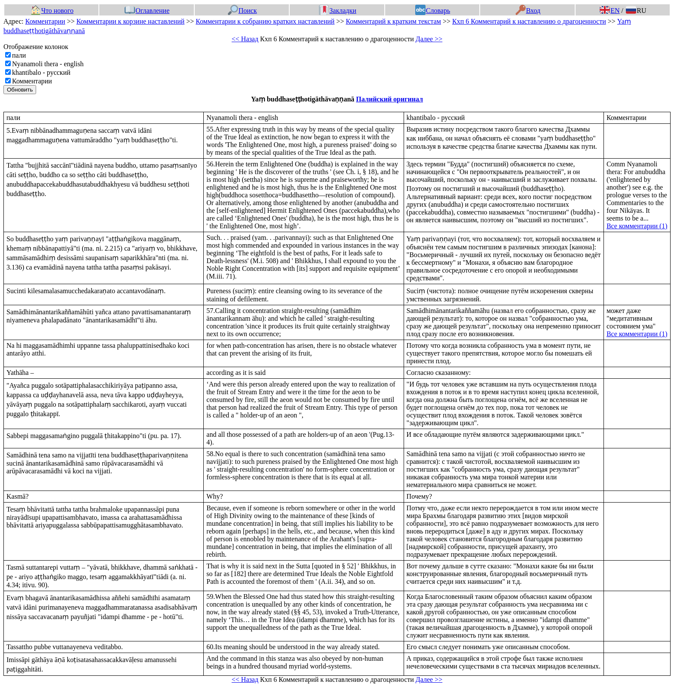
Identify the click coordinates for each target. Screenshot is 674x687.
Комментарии (45, 21)
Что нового (52, 10)
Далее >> (429, 39)
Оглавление (147, 10)
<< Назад (245, 39)
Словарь (432, 10)
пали (19, 55)
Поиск (242, 10)
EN (609, 10)
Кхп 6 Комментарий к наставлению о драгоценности (529, 21)
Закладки (337, 10)
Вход (528, 10)
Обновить (20, 89)
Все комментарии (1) (637, 226)
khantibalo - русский (41, 72)
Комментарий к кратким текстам (393, 21)
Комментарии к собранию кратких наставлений (265, 21)
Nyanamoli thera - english (48, 63)
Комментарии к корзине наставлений (131, 21)
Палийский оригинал (389, 99)
